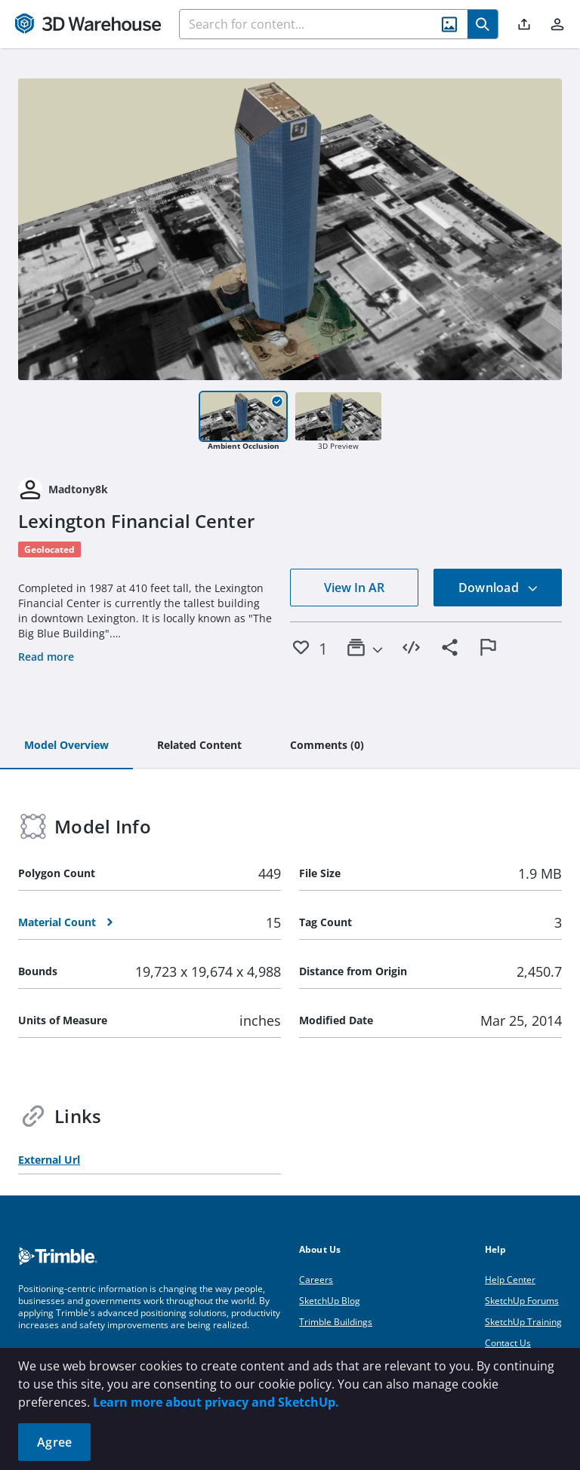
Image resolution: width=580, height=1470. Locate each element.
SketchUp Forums (522, 1300)
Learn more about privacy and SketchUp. (216, 1402)
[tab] (66, 746)
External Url (49, 1159)
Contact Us (508, 1343)
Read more (46, 656)
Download (498, 587)
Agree (54, 1442)
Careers (316, 1279)
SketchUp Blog (329, 1300)
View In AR (354, 587)
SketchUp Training (523, 1321)
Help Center (510, 1279)
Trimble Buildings (335, 1321)
